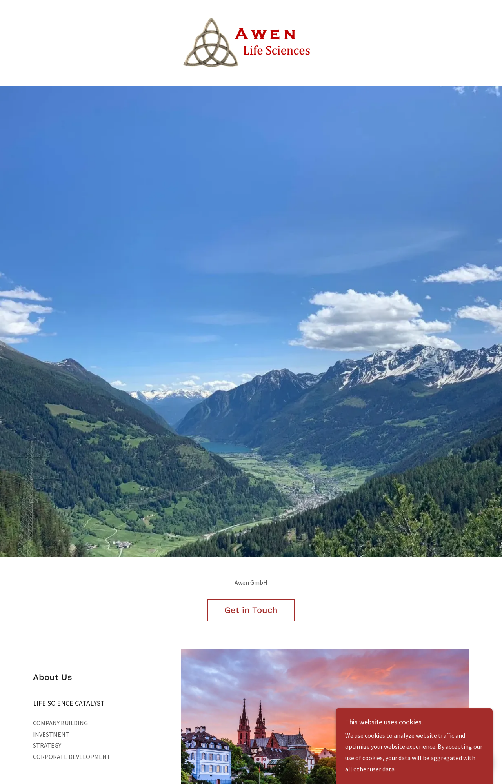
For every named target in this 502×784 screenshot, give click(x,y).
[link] (251, 42)
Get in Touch (251, 610)
